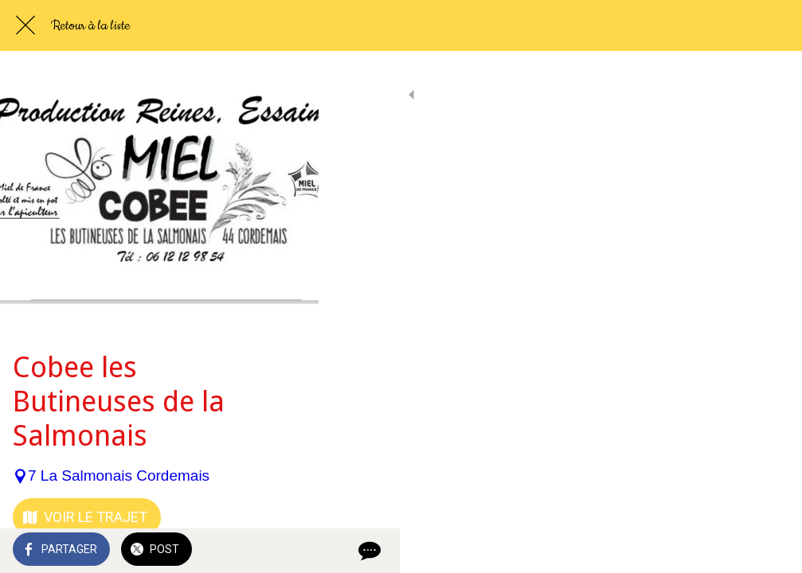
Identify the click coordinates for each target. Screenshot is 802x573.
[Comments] (770, 551)
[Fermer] (25, 25)
